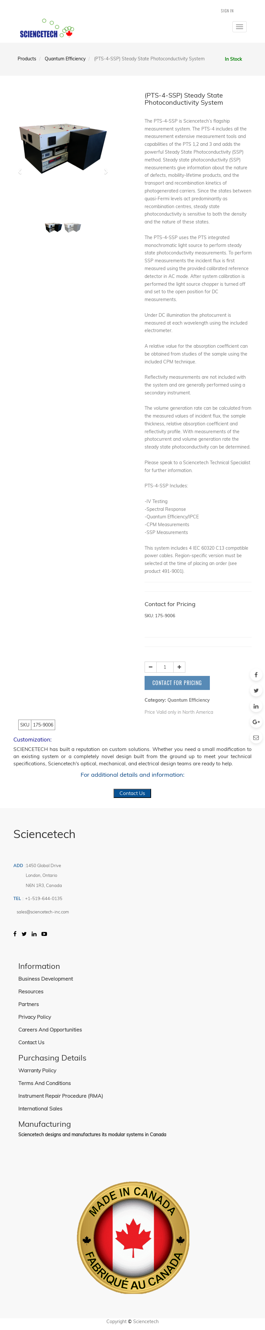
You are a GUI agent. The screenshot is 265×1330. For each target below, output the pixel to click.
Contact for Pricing (177, 683)
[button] (21, 168)
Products (27, 59)
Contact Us (132, 793)
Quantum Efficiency (65, 59)
